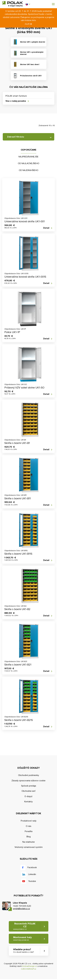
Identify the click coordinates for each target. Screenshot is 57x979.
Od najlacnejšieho (28, 163)
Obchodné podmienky (28, 775)
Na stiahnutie (28, 842)
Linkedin (32, 874)
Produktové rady (28, 820)
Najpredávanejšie (28, 156)
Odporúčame (28, 149)
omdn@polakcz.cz (21, 908)
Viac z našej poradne (15, 101)
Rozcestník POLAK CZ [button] (24, 926)
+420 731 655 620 (22, 906)
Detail (46, 228)
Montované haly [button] (22, 938)
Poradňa (28, 831)
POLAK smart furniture (16, 96)
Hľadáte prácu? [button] (23, 950)
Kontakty (28, 801)
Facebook (32, 867)
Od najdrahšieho (28, 170)
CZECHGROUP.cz (28, 969)
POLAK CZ (12, 2)
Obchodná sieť (28, 791)
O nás (28, 826)
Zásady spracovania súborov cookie (28, 780)
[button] (28, 4)
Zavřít (28, 24)
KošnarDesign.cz (29, 966)
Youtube (32, 881)
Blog (29, 836)
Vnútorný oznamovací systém (29, 847)
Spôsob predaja (28, 785)
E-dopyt (28, 796)
